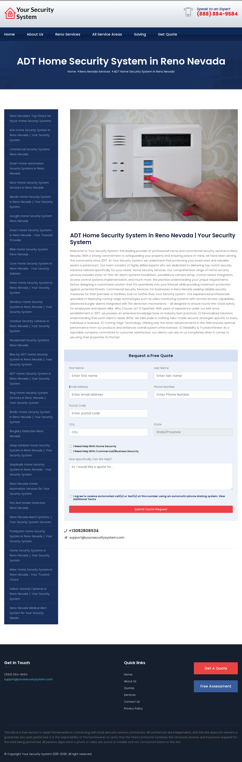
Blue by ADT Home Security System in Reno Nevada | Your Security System (31, 359)
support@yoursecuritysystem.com (96, 537)
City (72, 424)
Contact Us (132, 702)
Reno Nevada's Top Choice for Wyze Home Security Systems (30, 118)
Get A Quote (215, 668)
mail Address (78, 387)
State (158, 424)
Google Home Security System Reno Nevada (31, 218)
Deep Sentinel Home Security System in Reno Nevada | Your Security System (31, 450)
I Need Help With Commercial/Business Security (106, 451)
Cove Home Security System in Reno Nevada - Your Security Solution (31, 268)
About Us (35, 34)
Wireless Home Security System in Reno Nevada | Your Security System (31, 307)
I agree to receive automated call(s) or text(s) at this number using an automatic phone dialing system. (149, 498)
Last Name (161, 368)
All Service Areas (107, 34)
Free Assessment (215, 686)
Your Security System (37, 754)
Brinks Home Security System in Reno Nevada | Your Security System (31, 417)
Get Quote (167, 34)
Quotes (129, 688)
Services (130, 695)
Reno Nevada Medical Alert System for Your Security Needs (28, 613)
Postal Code (77, 406)
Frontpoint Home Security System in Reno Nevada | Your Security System (31, 536)
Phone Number (164, 387)
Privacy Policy (133, 708)
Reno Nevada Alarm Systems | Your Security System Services (31, 519)
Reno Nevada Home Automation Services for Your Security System (30, 488)
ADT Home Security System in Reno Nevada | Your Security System (30, 378)
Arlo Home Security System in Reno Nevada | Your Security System (30, 135)
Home (9, 34)
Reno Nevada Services (94, 72)
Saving (140, 34)
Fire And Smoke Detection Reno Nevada (27, 505)
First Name (76, 368)
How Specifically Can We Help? (90, 459)
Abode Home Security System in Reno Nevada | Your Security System (31, 202)
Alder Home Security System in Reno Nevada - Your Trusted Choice (31, 574)
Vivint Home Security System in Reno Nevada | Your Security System (31, 287)
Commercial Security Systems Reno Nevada (30, 151)
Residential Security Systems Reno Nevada (29, 342)
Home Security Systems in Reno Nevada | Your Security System (30, 555)
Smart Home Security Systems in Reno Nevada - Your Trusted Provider (31, 235)
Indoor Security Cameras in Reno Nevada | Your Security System (30, 594)
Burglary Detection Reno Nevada (27, 433)
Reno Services (67, 34)
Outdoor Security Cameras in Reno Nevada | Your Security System (30, 326)
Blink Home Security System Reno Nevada (29, 251)
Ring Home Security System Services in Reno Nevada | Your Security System (29, 398)
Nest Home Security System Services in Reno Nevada (29, 184)
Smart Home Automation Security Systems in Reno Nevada (27, 168)
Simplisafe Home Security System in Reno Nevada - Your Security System (31, 469)
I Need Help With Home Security (94, 446)
